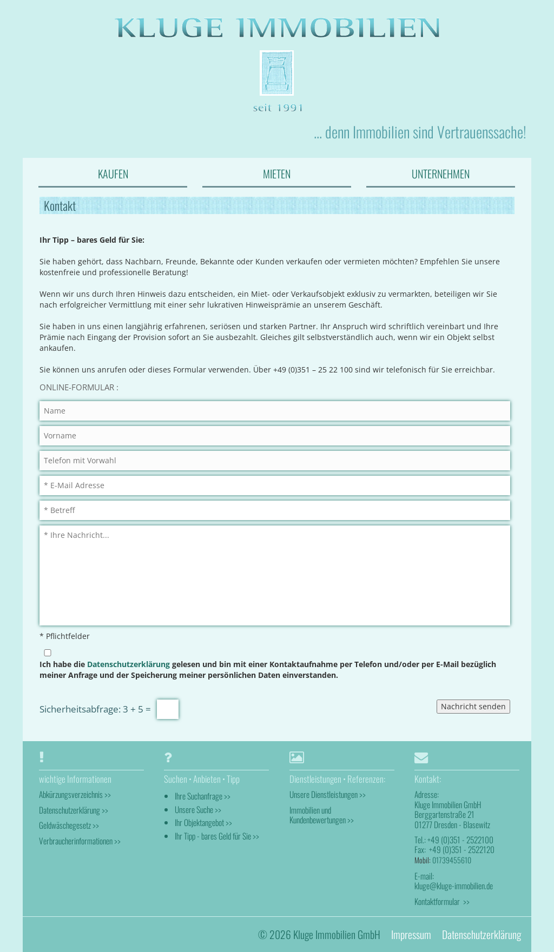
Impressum (411, 934)
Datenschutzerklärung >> (73, 810)
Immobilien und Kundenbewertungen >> (321, 814)
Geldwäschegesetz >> (69, 825)
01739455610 (451, 860)
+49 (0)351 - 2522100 (460, 840)
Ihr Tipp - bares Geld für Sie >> (217, 836)
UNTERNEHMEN (441, 173)
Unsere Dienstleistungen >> (327, 794)
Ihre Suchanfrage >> (202, 796)
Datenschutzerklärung (128, 664)
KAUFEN (113, 173)
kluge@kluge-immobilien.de (453, 885)
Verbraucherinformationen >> (80, 841)
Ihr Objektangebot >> (203, 822)
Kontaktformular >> (442, 901)
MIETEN (277, 173)
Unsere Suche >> (198, 809)
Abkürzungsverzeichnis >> (75, 794)
